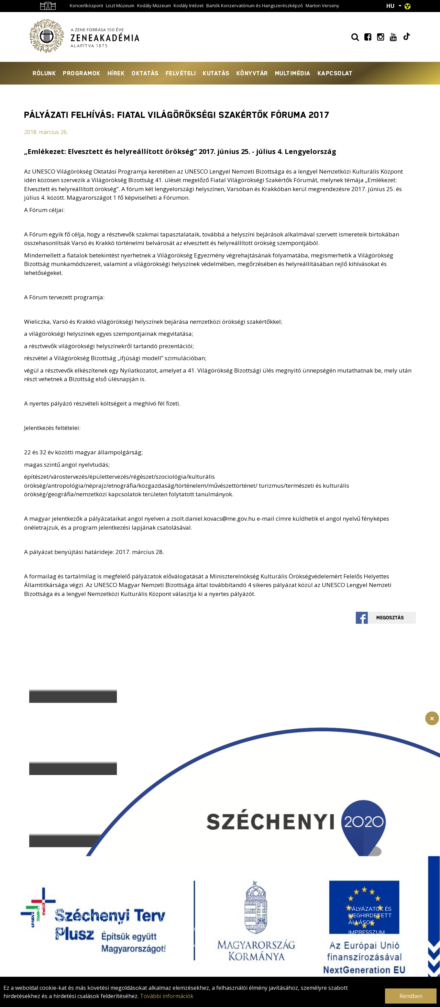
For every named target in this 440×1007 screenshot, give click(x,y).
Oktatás (145, 73)
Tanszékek (176, 908)
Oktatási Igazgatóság (242, 912)
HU (390, 6)
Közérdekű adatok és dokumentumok (309, 935)
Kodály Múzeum (154, 5)
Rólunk (44, 73)
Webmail (236, 945)
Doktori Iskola (182, 929)
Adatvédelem (306, 918)
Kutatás (216, 73)
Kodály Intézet (189, 5)
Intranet (237, 955)
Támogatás (302, 908)
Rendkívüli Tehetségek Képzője (178, 945)
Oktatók (173, 918)
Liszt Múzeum (120, 5)
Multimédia (293, 73)
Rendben (410, 996)
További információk (167, 996)
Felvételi (181, 73)
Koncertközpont (86, 5)
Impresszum (366, 932)
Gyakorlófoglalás (251, 925)
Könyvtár (252, 73)
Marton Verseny (322, 5)
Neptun (234, 935)
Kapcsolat (335, 73)
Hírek (116, 73)
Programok (82, 73)
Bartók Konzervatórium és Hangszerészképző (254, 5)
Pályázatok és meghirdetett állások (370, 915)
